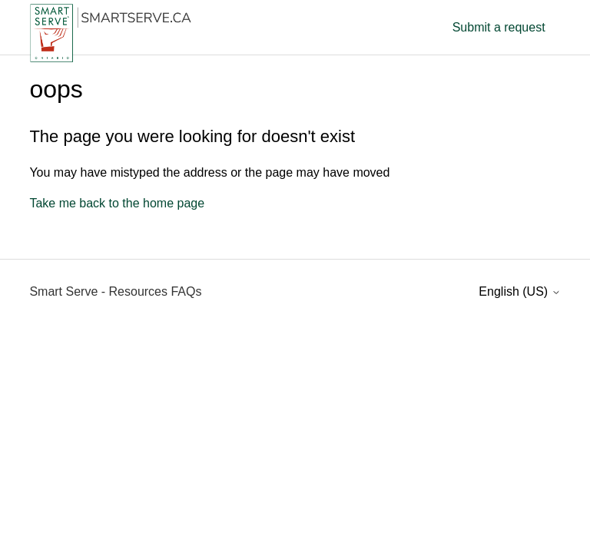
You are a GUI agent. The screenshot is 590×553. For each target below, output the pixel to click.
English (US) (519, 291)
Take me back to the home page (116, 203)
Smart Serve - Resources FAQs (115, 291)
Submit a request (498, 27)
